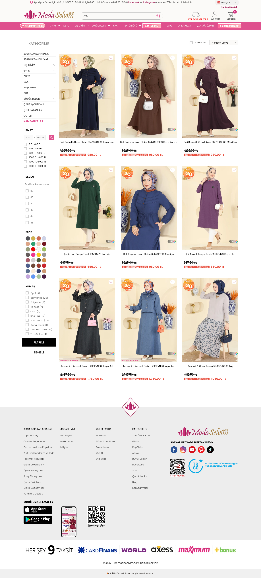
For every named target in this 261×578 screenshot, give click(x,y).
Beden (30, 177)
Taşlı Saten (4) (36, 334)
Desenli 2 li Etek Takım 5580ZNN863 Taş (210, 366)
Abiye (135, 453)
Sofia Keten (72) (37, 320)
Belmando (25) (37, 298)
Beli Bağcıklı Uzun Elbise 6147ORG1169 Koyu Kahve (148, 142)
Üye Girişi (101, 459)
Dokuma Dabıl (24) (39, 329)
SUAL (169, 25)
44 (29, 216)
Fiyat (29, 130)
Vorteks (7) (34, 307)
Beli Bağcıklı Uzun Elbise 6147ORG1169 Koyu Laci (87, 142)
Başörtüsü (138, 464)
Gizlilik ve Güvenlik (34, 464)
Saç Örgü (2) (35, 316)
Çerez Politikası (32, 482)
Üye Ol (99, 453)
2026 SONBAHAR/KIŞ (36, 54)
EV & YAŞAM (184, 25)
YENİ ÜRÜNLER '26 (34, 26)
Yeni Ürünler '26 (141, 435)
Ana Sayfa (66, 435)
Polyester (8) (35, 302)
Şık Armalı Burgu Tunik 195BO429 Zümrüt (87, 254)
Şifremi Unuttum (105, 441)
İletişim (64, 447)
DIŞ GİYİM (80, 25)
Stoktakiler (198, 42)
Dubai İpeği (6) (37, 325)
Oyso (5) (33, 311)
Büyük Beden (139, 459)
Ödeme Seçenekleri (35, 441)
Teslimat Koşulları (34, 459)
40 (29, 203)
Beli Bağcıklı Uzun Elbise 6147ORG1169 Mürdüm (210, 142)
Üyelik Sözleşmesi (34, 470)
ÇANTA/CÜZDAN (205, 25)
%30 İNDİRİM (151, 26)
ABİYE (66, 25)
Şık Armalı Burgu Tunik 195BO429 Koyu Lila (210, 254)
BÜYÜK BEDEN (99, 25)
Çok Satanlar (139, 476)
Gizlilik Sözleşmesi (34, 488)
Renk (29, 231)
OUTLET (28, 115)
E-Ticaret (119, 561)
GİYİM (53, 25)
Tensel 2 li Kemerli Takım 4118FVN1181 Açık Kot (149, 366)
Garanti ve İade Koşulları (38, 447)
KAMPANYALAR (33, 121)
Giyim (135, 441)
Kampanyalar (140, 488)
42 (29, 210)
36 (29, 191)
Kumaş (30, 286)
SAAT (116, 25)
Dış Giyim (137, 447)
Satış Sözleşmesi (33, 476)
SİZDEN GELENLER (229, 26)
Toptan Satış (31, 435)
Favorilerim (102, 447)
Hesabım (101, 435)
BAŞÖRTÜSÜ (131, 25)
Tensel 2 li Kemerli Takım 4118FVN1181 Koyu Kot (87, 366)
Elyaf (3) (33, 293)
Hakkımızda (66, 441)
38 (29, 197)
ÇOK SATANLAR (33, 110)
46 (29, 223)
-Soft (110, 561)
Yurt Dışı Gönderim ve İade (39, 453)
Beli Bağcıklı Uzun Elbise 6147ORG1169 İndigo (148, 254)
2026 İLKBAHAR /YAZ (36, 59)
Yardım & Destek (33, 493)
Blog (134, 482)
